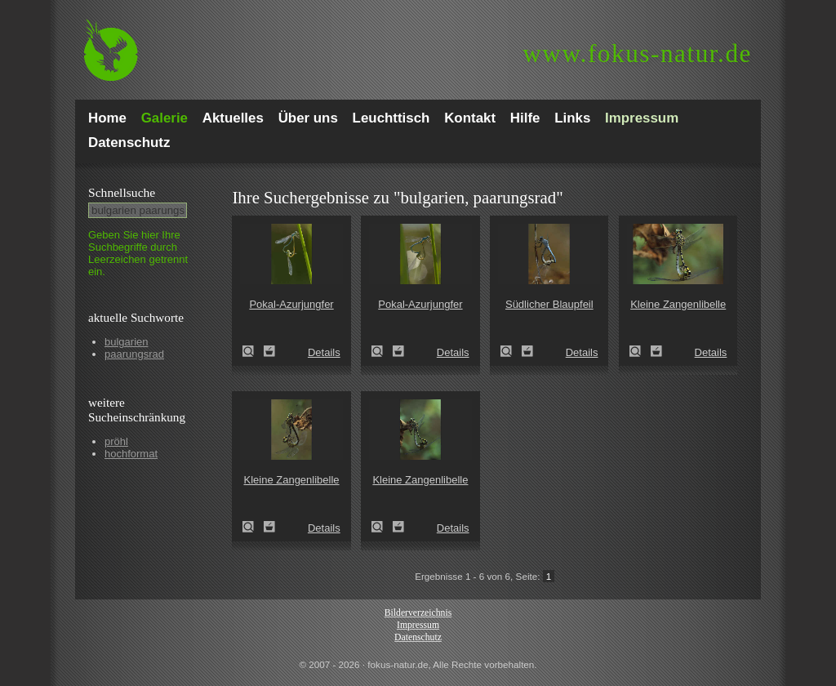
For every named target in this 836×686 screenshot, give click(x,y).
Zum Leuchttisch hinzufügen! (269, 351)
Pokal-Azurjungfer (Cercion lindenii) (253, 351)
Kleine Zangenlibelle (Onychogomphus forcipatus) (640, 351)
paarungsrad (134, 354)
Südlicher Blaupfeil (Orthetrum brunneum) (511, 351)
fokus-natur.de (637, 53)
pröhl (116, 441)
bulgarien (126, 342)
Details (324, 352)
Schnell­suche (121, 192)
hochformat (131, 454)
